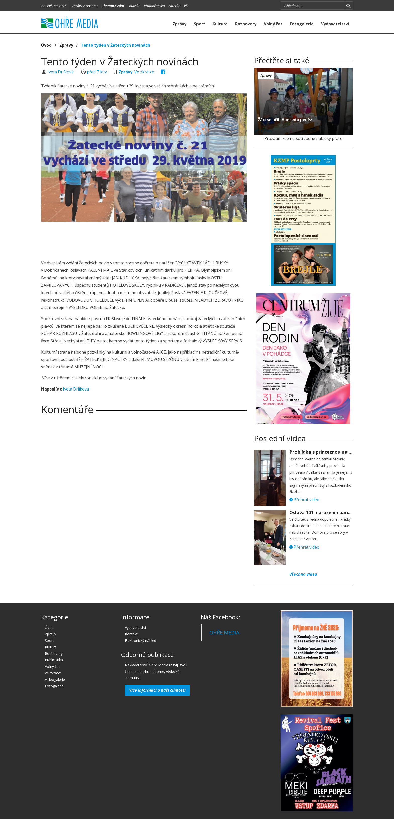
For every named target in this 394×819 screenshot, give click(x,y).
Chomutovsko (112, 5)
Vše (186, 5)
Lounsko (133, 5)
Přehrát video (304, 499)
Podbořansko (154, 5)
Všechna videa (303, 574)
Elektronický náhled (140, 640)
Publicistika (54, 659)
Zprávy (179, 24)
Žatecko (174, 5)
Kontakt (131, 634)
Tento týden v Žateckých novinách (115, 45)
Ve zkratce (144, 72)
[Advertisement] (143, 239)
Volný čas (273, 24)
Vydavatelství (335, 24)
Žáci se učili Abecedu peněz (285, 119)
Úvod (46, 45)
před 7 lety (97, 72)
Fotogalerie (302, 24)
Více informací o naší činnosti (157, 690)
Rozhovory (245, 24)
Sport (199, 24)
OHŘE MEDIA (224, 632)
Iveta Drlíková (61, 72)
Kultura (220, 24)
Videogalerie (55, 679)
